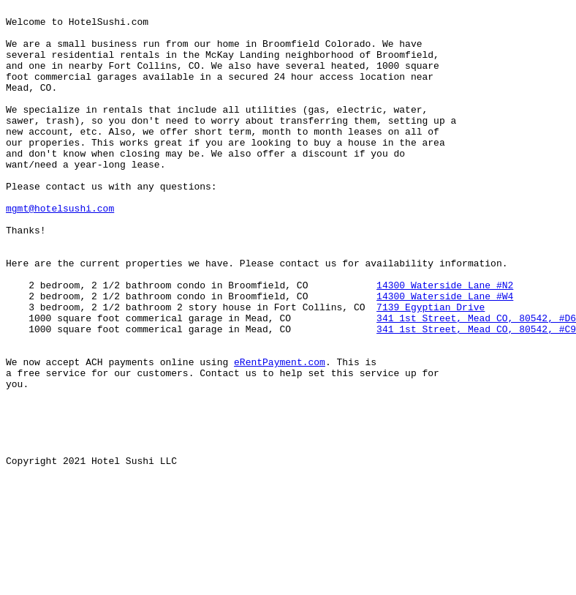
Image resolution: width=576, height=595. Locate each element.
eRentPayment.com (279, 434)
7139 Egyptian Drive (430, 368)
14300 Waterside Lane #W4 (444, 355)
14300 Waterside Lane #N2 (444, 341)
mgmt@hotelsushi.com (60, 249)
